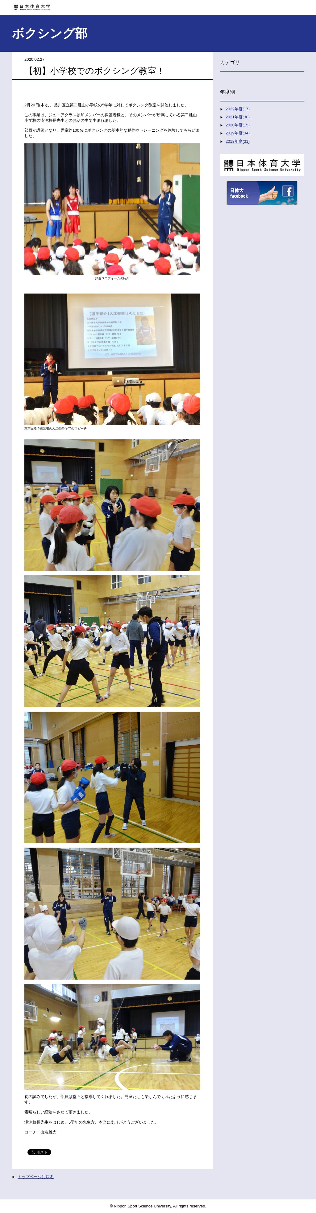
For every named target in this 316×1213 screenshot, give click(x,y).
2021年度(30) (238, 117)
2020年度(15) (238, 125)
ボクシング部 (49, 33)
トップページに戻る (36, 1176)
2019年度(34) (238, 133)
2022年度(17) (238, 109)
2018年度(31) (238, 141)
